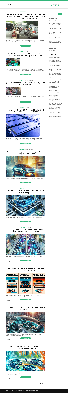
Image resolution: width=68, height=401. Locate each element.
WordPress (36, 398)
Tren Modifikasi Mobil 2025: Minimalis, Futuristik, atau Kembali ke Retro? (25, 277)
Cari (50, 12)
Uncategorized (22, 54)
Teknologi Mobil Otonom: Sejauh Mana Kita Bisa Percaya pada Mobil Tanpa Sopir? (25, 238)
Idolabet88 (58, 82)
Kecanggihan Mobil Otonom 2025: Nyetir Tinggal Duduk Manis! (26, 316)
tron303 (50, 57)
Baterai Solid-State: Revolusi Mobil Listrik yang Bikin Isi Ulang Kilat (26, 198)
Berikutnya (41, 391)
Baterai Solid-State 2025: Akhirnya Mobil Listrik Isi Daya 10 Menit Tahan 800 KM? (25, 117)
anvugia (9, 4)
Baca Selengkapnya (26, 48)
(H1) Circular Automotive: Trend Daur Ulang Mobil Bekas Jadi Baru (26, 89)
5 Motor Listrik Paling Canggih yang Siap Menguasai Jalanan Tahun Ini (26, 355)
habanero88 (51, 88)
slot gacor (56, 107)
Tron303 (50, 70)
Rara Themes (27, 398)
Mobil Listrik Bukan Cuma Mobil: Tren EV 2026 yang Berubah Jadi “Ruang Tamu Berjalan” (26, 59)
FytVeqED (8, 49)
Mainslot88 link (55, 99)
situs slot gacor (55, 116)
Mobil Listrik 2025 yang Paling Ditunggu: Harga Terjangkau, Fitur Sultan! (26, 159)
